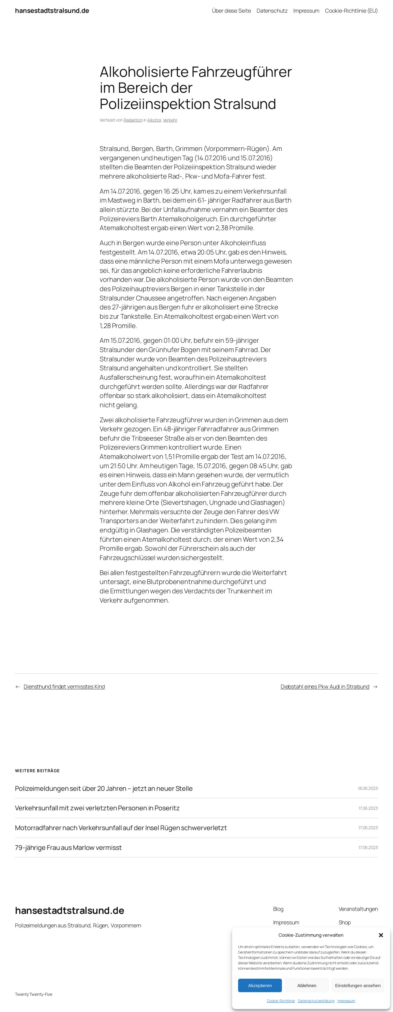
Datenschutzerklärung (316, 1000)
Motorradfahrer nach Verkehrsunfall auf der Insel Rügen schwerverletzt (121, 828)
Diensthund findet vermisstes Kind (64, 686)
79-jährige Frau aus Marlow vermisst (68, 847)
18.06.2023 (368, 788)
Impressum (346, 1000)
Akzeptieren (260, 985)
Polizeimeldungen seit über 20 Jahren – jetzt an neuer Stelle (104, 788)
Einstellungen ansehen (358, 985)
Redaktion (133, 120)
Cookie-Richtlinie (281, 1000)
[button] (381, 935)
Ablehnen (306, 985)
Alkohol (154, 120)
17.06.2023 (368, 808)
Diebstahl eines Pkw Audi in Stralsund (325, 686)
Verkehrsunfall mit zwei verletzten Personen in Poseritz (97, 808)
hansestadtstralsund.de (52, 10)
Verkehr (170, 120)
